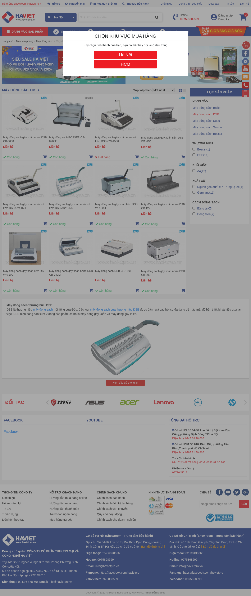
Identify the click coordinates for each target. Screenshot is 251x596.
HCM (125, 64)
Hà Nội (125, 55)
